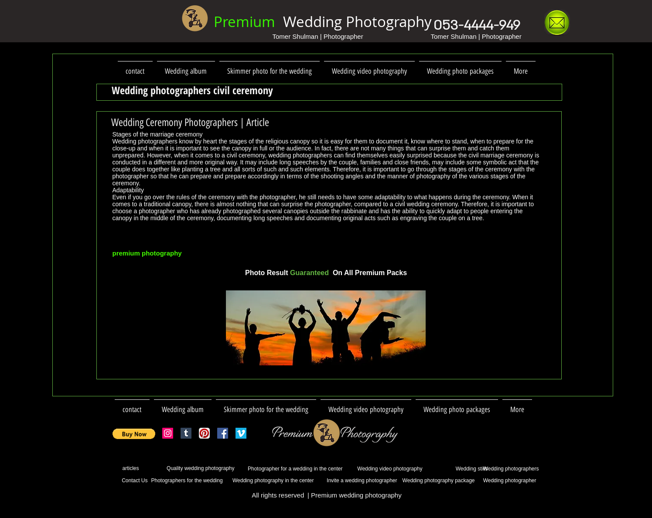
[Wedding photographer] (507, 480)
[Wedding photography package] (437, 480)
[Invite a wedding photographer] (357, 480)
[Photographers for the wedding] (187, 480)
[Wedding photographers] (509, 469)
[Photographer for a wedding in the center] (291, 469)
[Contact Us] (130, 480)
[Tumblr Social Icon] (186, 433)
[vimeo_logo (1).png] (241, 433)
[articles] (126, 468)
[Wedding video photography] (385, 469)
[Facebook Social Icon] (222, 433)
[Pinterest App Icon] (204, 433)
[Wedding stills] (455, 468)
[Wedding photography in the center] (272, 480)
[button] (134, 434)
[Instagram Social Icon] (167, 433)
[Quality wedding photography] (191, 468)
